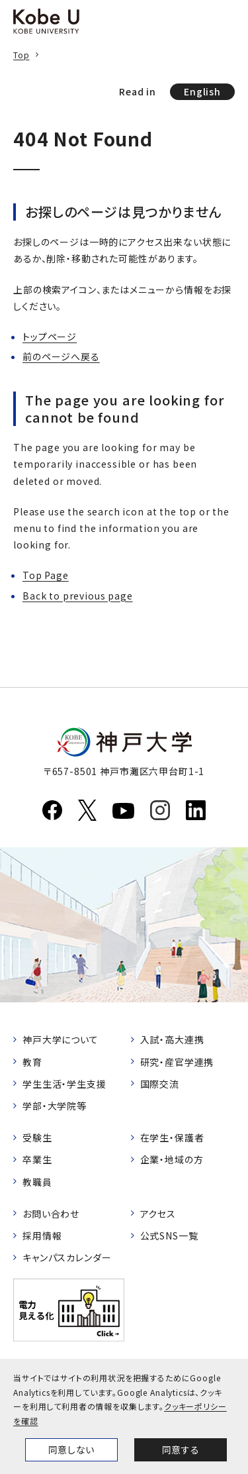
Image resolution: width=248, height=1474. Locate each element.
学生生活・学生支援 (64, 1083)
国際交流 (159, 1083)
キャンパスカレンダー (66, 1257)
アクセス (158, 1213)
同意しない (71, 1449)
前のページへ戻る (61, 356)
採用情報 (42, 1235)
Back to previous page (77, 595)
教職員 (37, 1181)
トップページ (49, 336)
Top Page (45, 575)
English (202, 91)
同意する (180, 1449)
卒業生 (37, 1159)
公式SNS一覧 (169, 1235)
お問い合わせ (50, 1213)
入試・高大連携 (172, 1039)
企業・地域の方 (172, 1159)
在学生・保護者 (172, 1137)
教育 (32, 1062)
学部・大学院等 (54, 1105)
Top (21, 54)
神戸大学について (60, 1039)
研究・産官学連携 (177, 1062)
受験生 (37, 1137)
